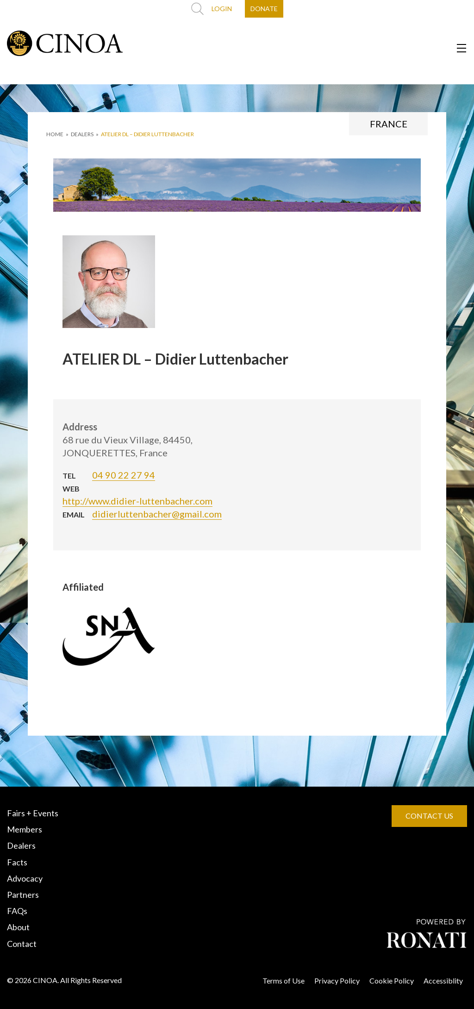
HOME (54, 134)
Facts (17, 862)
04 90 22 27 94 (123, 474)
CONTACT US (429, 815)
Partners (23, 894)
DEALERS (82, 134)
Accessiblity (443, 980)
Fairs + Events (32, 813)
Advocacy (25, 878)
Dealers (21, 845)
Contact (22, 944)
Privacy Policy (337, 980)
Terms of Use (283, 980)
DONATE (264, 9)
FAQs (17, 911)
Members (24, 829)
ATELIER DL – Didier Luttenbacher (147, 134)
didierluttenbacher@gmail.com (157, 513)
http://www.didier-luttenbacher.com (137, 500)
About (18, 927)
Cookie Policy (391, 980)
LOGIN (222, 9)
